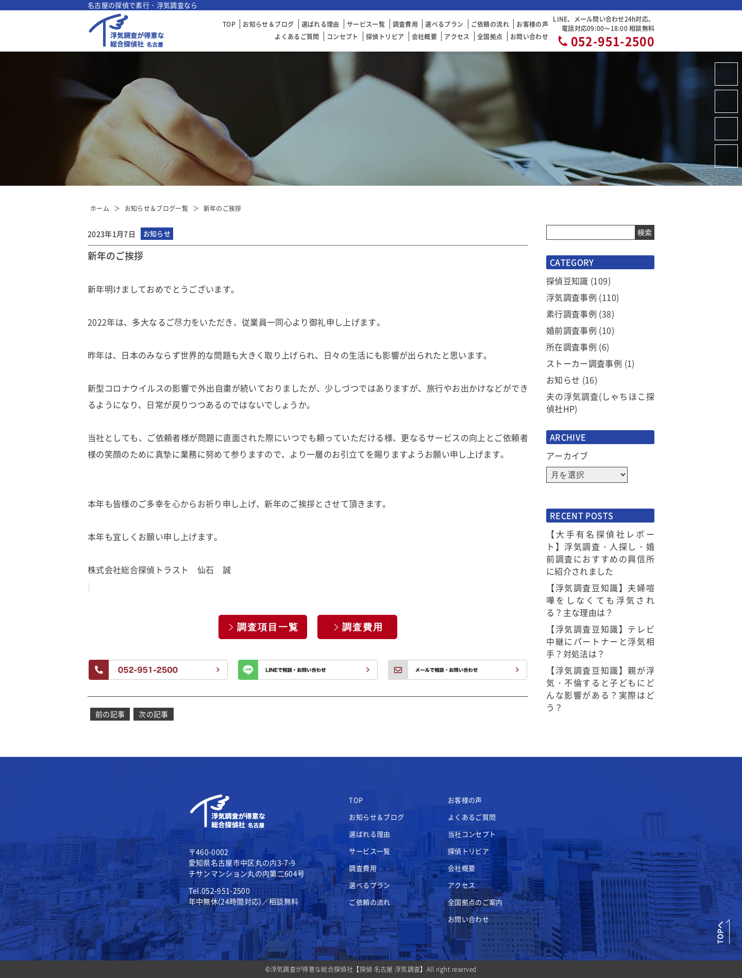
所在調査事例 (571, 346)
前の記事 (110, 714)
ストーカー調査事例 (584, 363)
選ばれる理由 (320, 24)
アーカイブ (567, 455)
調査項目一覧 (268, 627)
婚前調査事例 (571, 330)
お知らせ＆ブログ (268, 24)
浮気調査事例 (571, 297)
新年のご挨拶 (223, 208)
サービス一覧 (366, 24)
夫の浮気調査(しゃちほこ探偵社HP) (600, 402)
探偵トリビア (385, 36)
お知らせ (563, 379)
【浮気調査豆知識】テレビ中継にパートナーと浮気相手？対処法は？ (600, 641)
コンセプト (343, 36)
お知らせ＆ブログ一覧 (157, 208)
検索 (644, 232)
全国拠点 (489, 36)
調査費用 (405, 24)
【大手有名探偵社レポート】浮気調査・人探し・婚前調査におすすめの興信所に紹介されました (600, 552)
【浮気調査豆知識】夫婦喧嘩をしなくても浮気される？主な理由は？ (600, 599)
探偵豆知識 (567, 280)
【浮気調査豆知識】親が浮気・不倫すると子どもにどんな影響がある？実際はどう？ (600, 688)
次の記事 (153, 714)
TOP (229, 24)
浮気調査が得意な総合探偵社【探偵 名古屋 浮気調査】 (349, 969)
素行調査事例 (571, 313)
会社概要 (424, 36)
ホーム (99, 208)
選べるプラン (444, 24)
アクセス (456, 36)
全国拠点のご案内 (475, 902)
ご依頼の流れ (490, 24)
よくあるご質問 (297, 36)
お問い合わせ (529, 36)
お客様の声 (532, 24)
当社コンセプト (472, 834)
